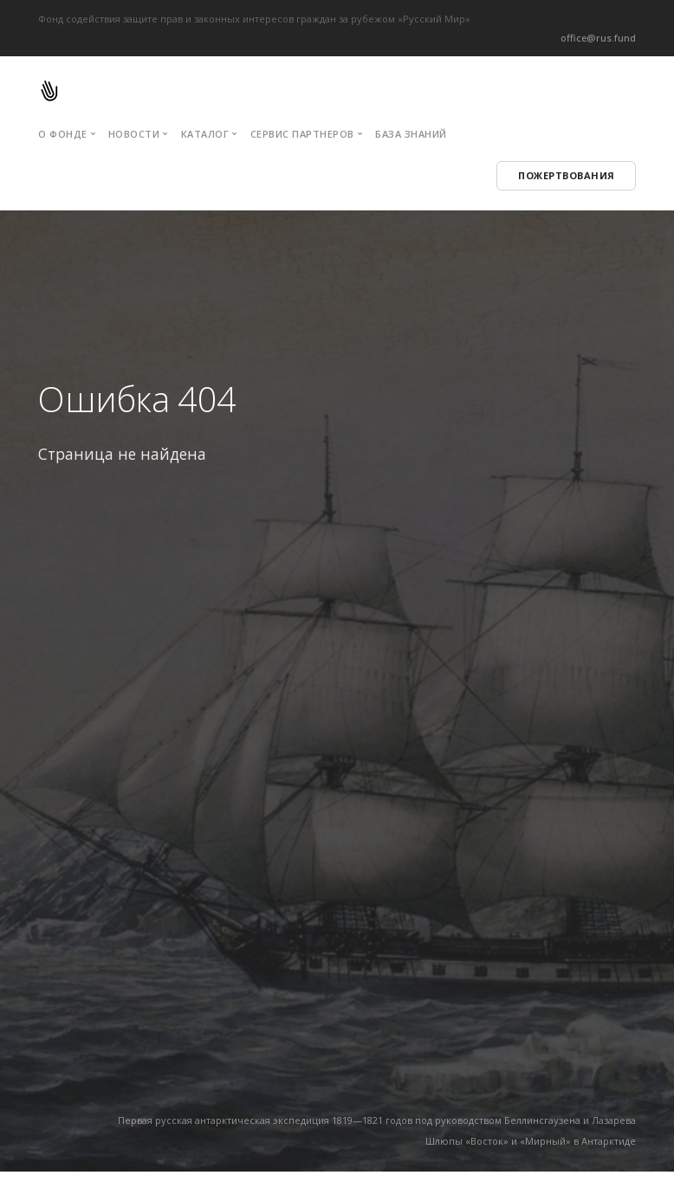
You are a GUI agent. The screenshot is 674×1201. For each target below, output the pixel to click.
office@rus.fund (598, 37)
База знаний (411, 133)
